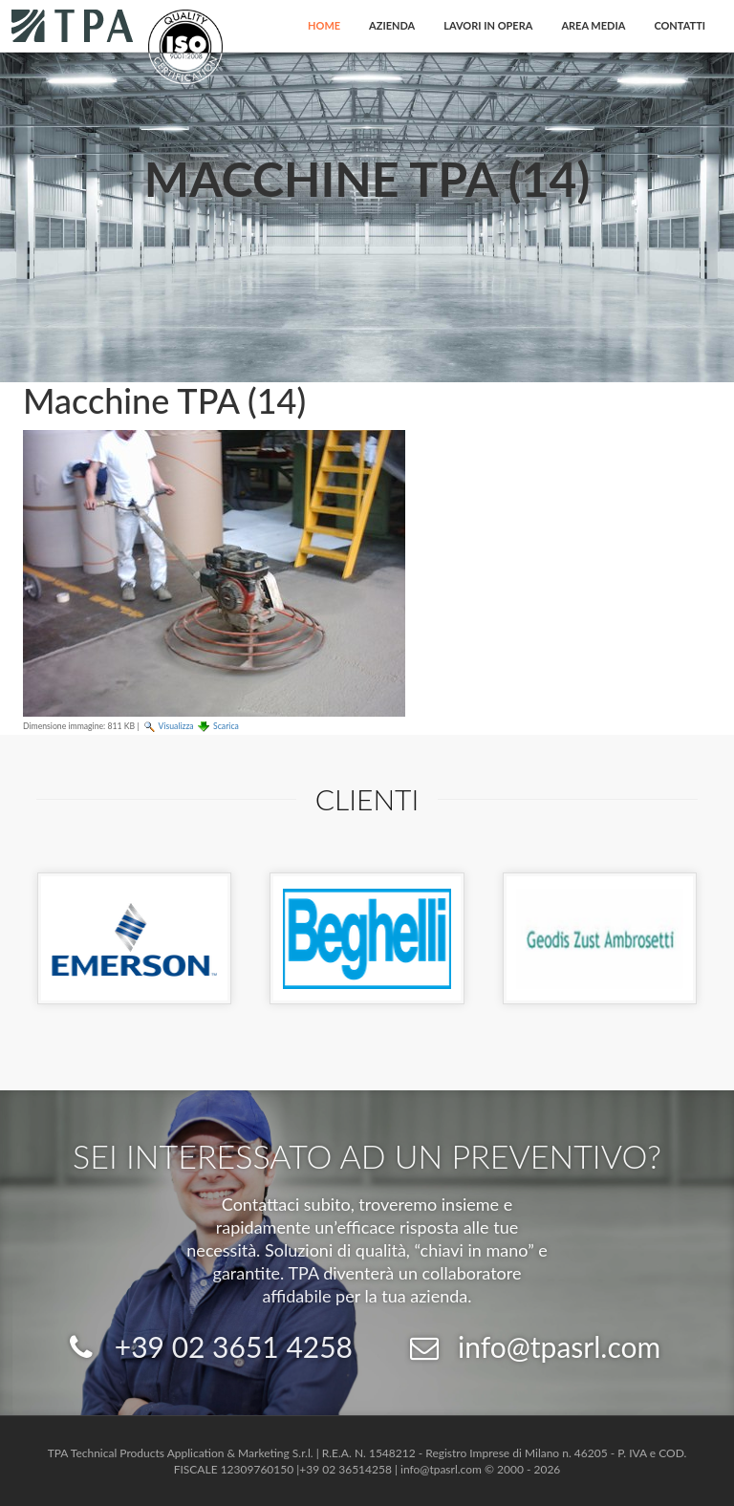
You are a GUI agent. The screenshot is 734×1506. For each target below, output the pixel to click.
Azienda (392, 25)
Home (324, 25)
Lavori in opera (487, 25)
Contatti (679, 25)
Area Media (593, 25)
